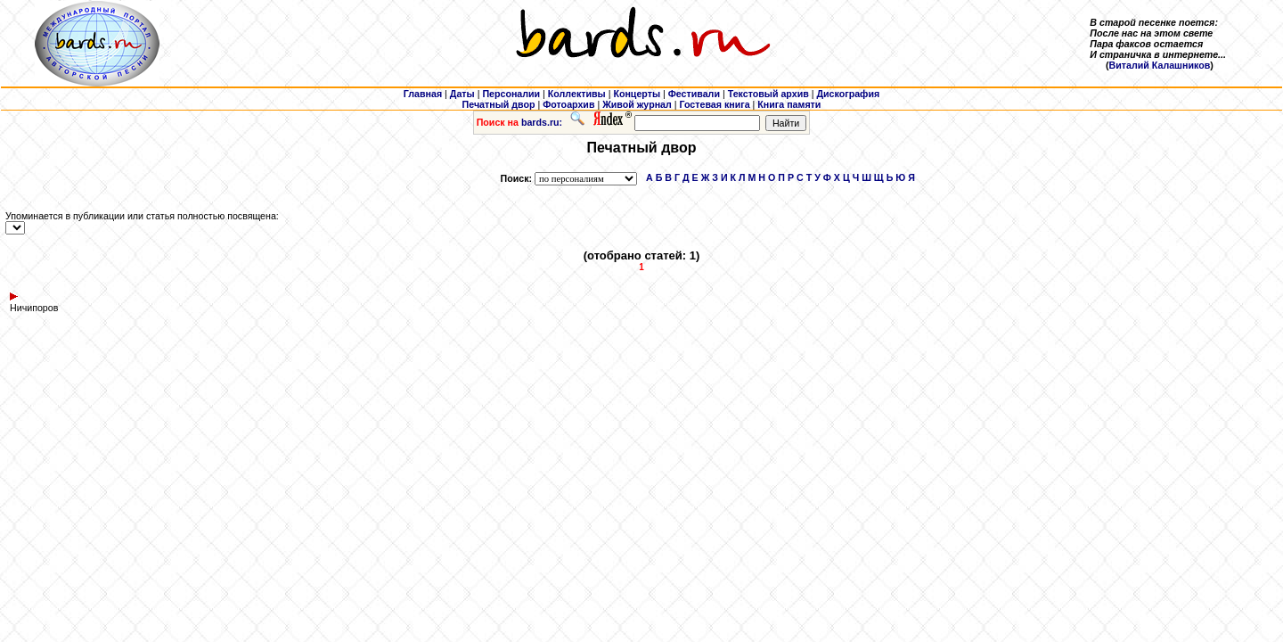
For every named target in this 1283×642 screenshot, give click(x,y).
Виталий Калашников (1160, 65)
